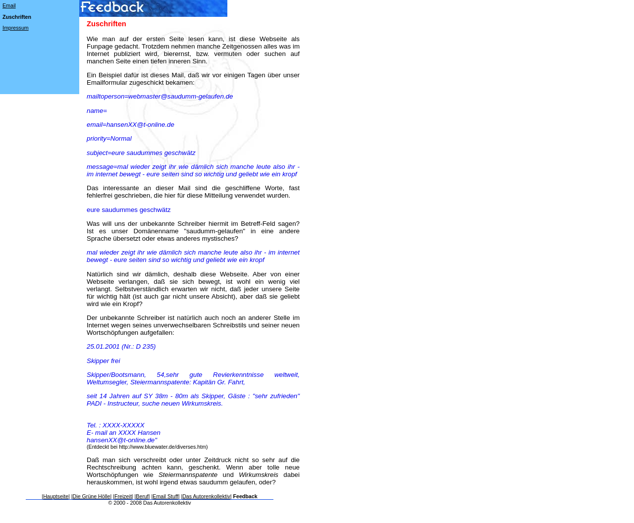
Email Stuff (165, 496)
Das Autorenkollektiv (206, 496)
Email (9, 5)
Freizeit (123, 496)
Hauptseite (55, 496)
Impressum (15, 28)
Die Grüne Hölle (91, 496)
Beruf (142, 496)
